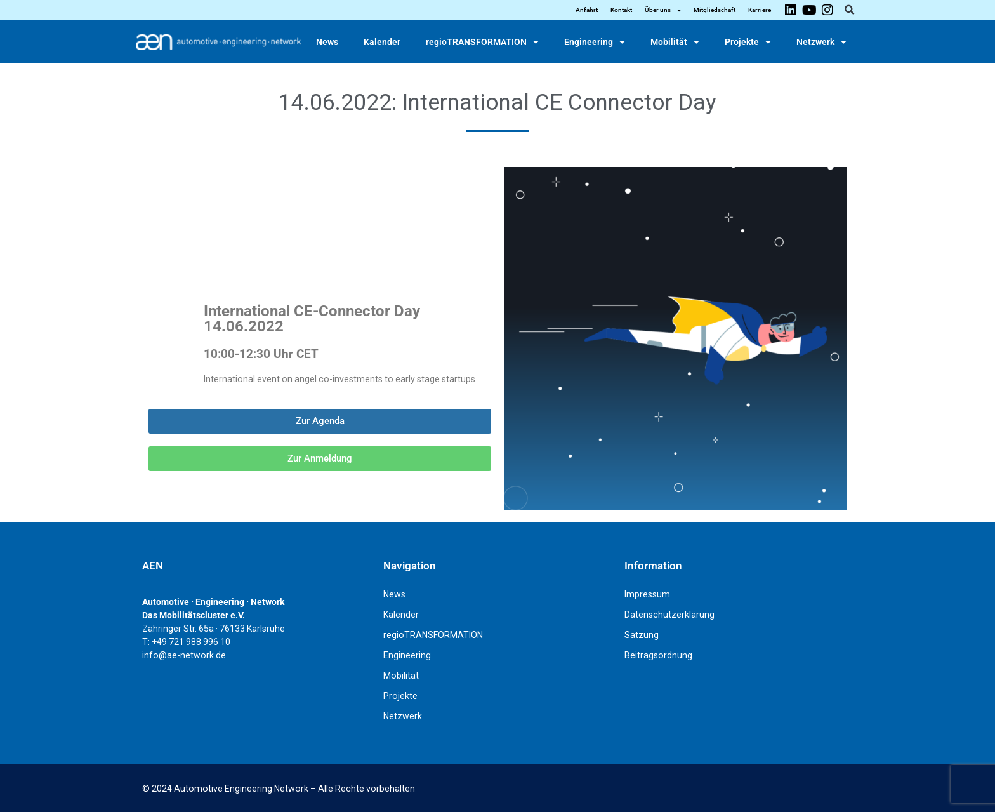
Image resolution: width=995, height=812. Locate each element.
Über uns (663, 10)
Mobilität (674, 42)
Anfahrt (587, 9)
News (327, 42)
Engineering (594, 42)
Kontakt (621, 9)
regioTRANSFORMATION (482, 42)
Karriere (759, 9)
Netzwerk (821, 42)
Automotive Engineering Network (241, 788)
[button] (849, 10)
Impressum (647, 594)
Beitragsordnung (658, 655)
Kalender (382, 42)
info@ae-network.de (184, 655)
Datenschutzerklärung (669, 614)
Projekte (748, 42)
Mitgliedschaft (714, 9)
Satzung (641, 635)
